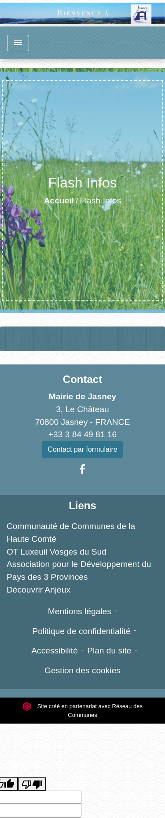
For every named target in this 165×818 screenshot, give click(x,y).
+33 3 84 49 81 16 (82, 434)
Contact (82, 379)
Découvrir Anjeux (38, 589)
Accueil (59, 200)
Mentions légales (79, 611)
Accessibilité (54, 650)
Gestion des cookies (82, 670)
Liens (82, 505)
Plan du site (109, 650)
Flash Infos (100, 200)
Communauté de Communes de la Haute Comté (71, 533)
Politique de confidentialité (81, 631)
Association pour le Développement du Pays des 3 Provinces (79, 570)
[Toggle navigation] (18, 43)
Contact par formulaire (82, 449)
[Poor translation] (32, 784)
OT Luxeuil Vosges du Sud (56, 551)
